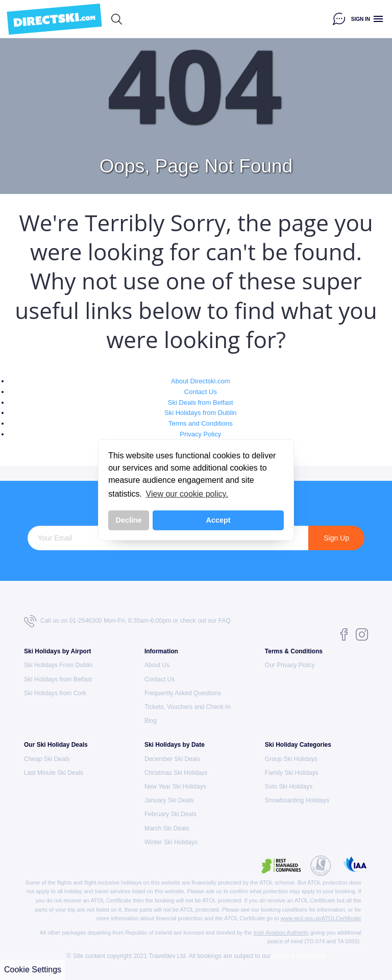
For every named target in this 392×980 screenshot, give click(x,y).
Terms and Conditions (200, 423)
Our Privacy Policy (290, 665)
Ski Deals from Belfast (200, 402)
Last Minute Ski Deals (53, 772)
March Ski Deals (166, 828)
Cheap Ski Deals (46, 759)
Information (161, 651)
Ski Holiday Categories (298, 744)
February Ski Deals (170, 814)
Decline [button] (129, 520)
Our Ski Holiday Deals (56, 744)
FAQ (224, 620)
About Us (156, 665)
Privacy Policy (200, 434)
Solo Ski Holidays (288, 786)
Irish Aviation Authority (281, 932)
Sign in (360, 19)
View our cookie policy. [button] (187, 493)
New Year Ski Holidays (175, 786)
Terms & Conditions (294, 651)
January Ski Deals (169, 800)
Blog (150, 720)
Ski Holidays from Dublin (200, 412)
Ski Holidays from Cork (55, 693)
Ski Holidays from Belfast (58, 679)
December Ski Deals (172, 759)
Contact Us (200, 392)
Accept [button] (218, 520)
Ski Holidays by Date (174, 744)
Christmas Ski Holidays (175, 772)
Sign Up (336, 538)
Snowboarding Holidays (297, 800)
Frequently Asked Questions (182, 693)
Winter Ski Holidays (171, 842)
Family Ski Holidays (291, 772)
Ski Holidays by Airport (57, 651)
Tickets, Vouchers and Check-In (187, 706)
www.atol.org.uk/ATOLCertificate (321, 918)
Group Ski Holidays (291, 759)
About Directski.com (200, 381)
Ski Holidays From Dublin (58, 665)
